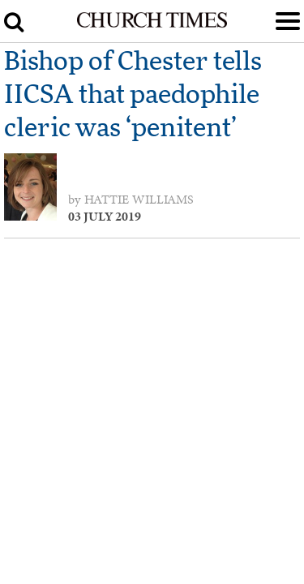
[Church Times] (151, 24)
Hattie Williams (139, 199)
